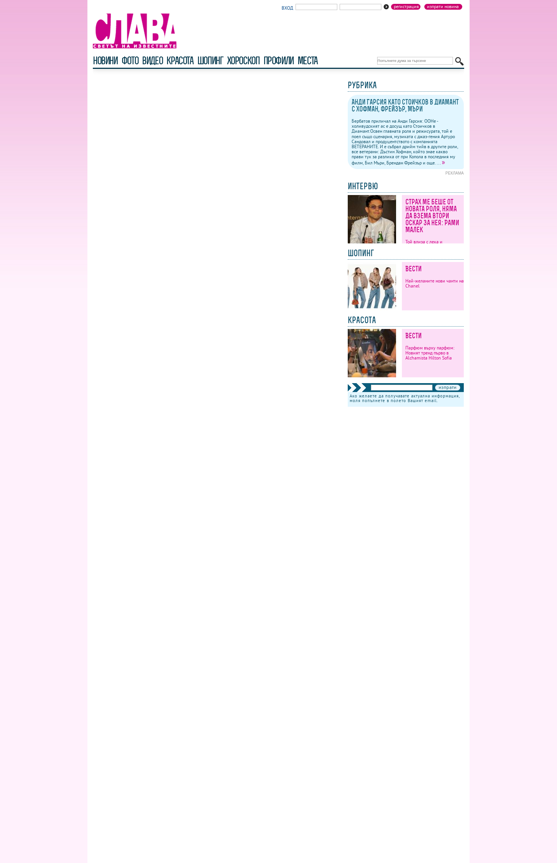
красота (179, 60)
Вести (413, 268)
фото (129, 60)
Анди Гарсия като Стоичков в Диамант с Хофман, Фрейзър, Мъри (405, 105)
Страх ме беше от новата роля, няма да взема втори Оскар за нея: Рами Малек (432, 215)
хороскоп (243, 60)
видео (152, 60)
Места (307, 60)
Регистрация (406, 6)
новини (105, 60)
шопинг (210, 60)
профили (278, 60)
